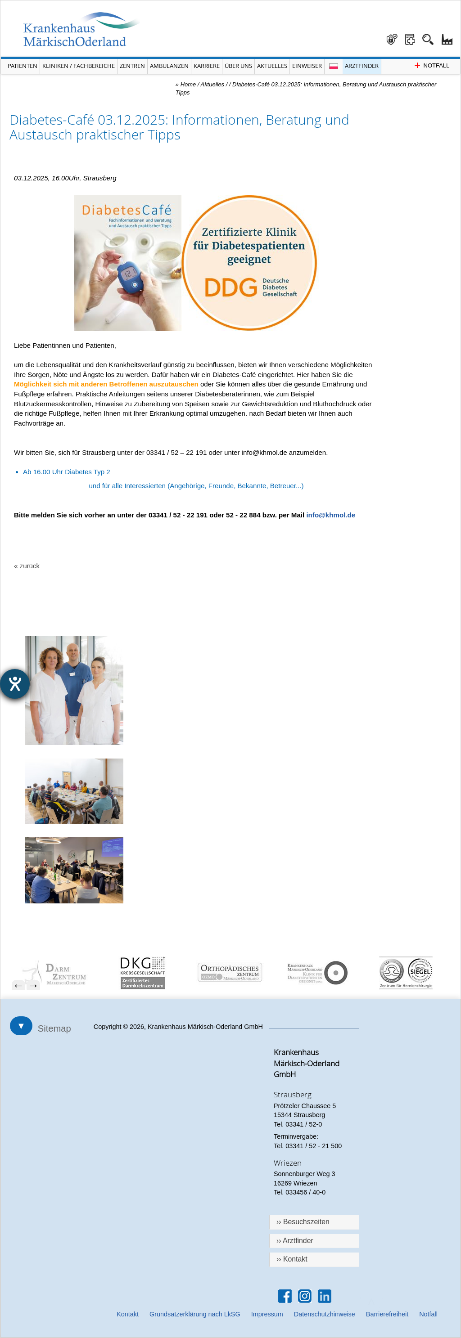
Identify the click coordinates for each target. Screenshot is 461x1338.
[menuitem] (60, 973)
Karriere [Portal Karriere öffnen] (207, 66)
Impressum (267, 1314)
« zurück (27, 566)
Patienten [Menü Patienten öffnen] (22, 66)
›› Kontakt (291, 1259)
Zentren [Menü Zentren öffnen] (132, 66)
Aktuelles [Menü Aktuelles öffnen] (272, 66)
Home (188, 84)
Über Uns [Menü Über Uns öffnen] (238, 66)
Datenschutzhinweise (324, 1314)
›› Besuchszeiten (303, 1222)
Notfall (428, 1314)
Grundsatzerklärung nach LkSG (194, 1314)
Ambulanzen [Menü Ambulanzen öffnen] (169, 66)
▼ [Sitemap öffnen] (21, 1026)
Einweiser (307, 66)
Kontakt (128, 1314)
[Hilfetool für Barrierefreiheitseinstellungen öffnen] (15, 684)
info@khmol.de (330, 515)
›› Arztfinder (294, 1240)
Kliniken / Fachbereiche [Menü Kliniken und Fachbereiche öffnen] (78, 66)
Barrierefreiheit (387, 1314)
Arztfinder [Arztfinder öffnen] (362, 66)
